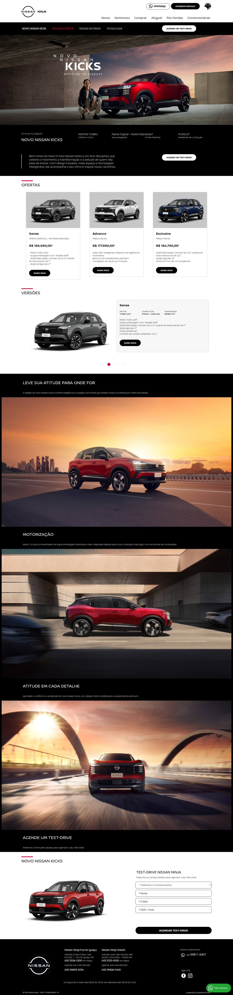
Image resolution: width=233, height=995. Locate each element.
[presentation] (173, 924)
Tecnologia (114, 28)
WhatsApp (160, 6)
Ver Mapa (87, 960)
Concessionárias (198, 18)
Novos (105, 18)
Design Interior (89, 28)
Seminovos (122, 18)
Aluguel (156, 18)
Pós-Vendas (175, 18)
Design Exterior (62, 28)
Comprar (140, 18)
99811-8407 (198, 954)
